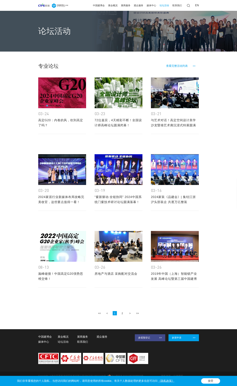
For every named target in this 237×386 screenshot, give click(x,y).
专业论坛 (63, 47)
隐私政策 (166, 376)
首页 (40, 47)
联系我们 (177, 5)
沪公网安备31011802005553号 (125, 376)
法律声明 (178, 376)
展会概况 (113, 5)
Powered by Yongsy (48, 379)
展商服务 (125, 5)
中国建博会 (99, 5)
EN (197, 5)
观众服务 (138, 5)
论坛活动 (164, 5)
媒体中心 (151, 5)
